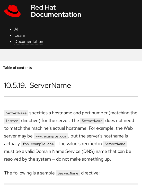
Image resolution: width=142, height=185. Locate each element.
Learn (19, 35)
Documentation (28, 41)
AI (16, 29)
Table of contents (17, 67)
